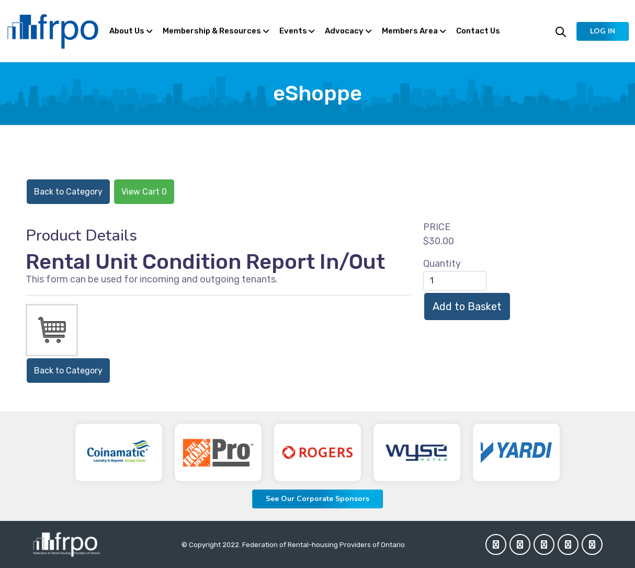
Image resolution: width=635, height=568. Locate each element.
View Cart (144, 192)
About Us (126, 31)
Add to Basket (467, 306)
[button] (602, 31)
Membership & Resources (212, 31)
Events (293, 31)
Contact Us (478, 31)
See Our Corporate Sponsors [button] (317, 499)
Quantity (442, 263)
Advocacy (344, 31)
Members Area (410, 31)
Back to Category (68, 192)
